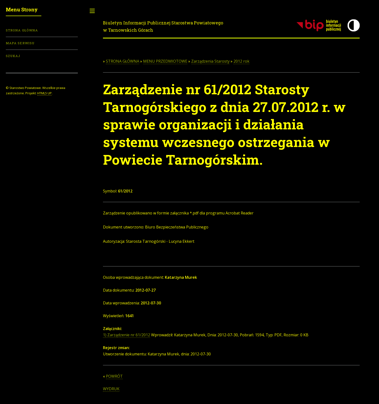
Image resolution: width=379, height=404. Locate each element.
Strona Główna (22, 30)
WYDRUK (111, 388)
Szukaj (13, 56)
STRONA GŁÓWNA (122, 61)
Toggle (92, 11)
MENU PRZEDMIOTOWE (165, 61)
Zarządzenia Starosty (210, 61)
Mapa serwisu (20, 43)
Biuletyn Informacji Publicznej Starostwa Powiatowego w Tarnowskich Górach (163, 26)
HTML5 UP (44, 93)
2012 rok (241, 61)
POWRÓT (114, 376)
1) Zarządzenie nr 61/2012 (126, 335)
